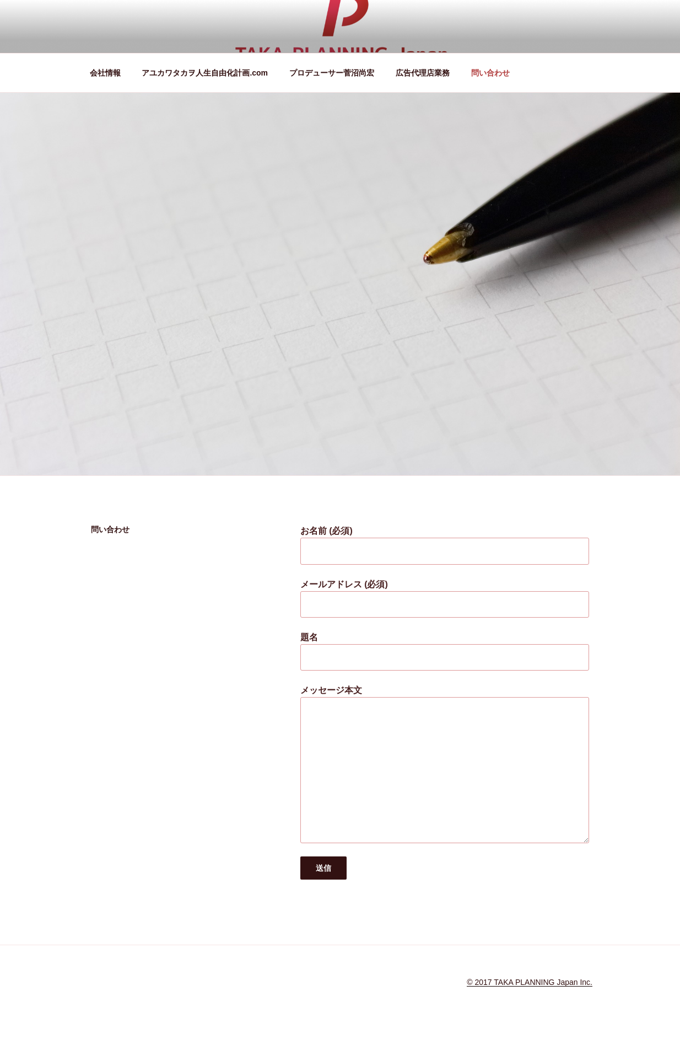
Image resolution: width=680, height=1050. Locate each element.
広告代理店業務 (423, 72)
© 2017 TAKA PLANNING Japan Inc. (529, 982)
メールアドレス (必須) (444, 599)
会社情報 (105, 72)
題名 (444, 652)
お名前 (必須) (444, 545)
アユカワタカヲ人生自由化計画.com (205, 72)
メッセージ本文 (444, 764)
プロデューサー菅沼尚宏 (331, 72)
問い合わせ (490, 72)
